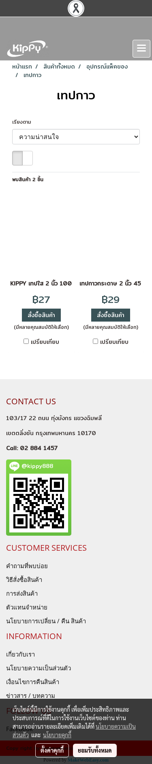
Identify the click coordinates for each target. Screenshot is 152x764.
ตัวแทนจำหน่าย (26, 607)
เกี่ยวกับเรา (20, 654)
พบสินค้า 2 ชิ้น (27, 179)
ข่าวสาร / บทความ (30, 695)
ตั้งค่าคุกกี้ (52, 750)
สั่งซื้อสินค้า (41, 315)
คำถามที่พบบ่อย (27, 566)
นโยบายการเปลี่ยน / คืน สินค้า (46, 621)
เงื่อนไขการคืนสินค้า (32, 682)
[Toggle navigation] (141, 49)
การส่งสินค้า (22, 593)
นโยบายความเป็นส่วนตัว (38, 668)
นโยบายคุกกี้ (57, 734)
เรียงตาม (24, 122)
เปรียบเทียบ (45, 342)
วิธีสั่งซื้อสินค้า (24, 579)
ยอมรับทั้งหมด (95, 750)
